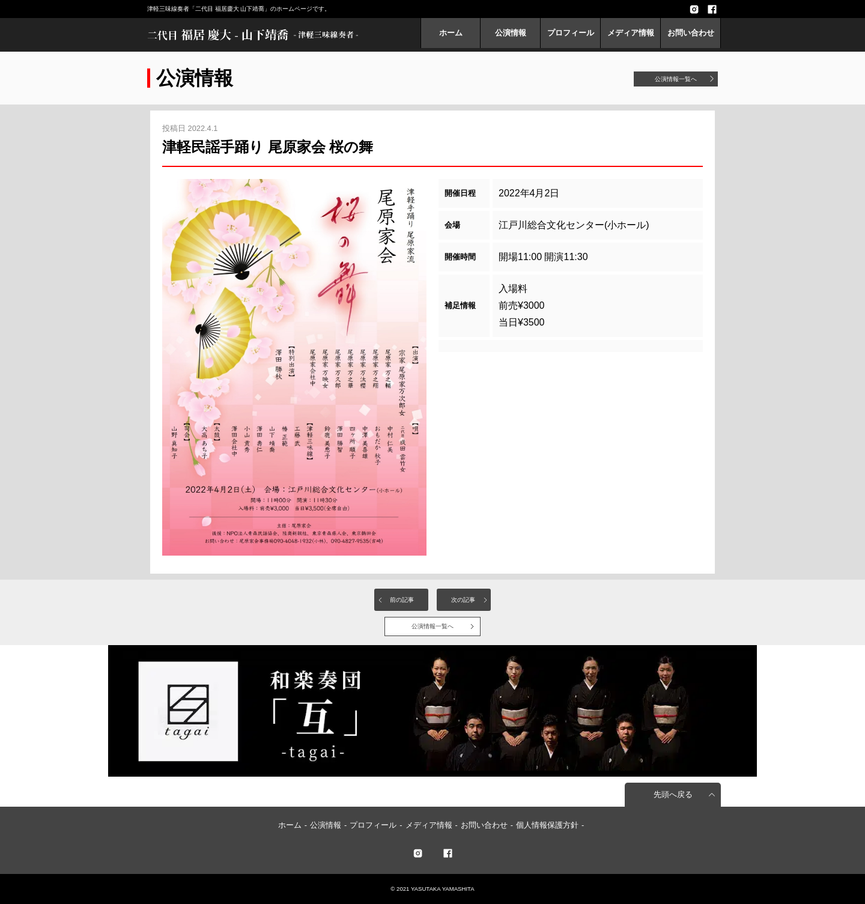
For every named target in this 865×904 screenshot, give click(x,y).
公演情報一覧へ (676, 79)
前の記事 (402, 599)
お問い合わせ (690, 32)
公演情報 (510, 32)
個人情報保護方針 (547, 825)
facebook (712, 9)
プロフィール (570, 32)
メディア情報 (630, 32)
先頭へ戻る (673, 794)
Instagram (694, 9)
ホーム (451, 32)
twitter (417, 853)
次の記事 (463, 599)
